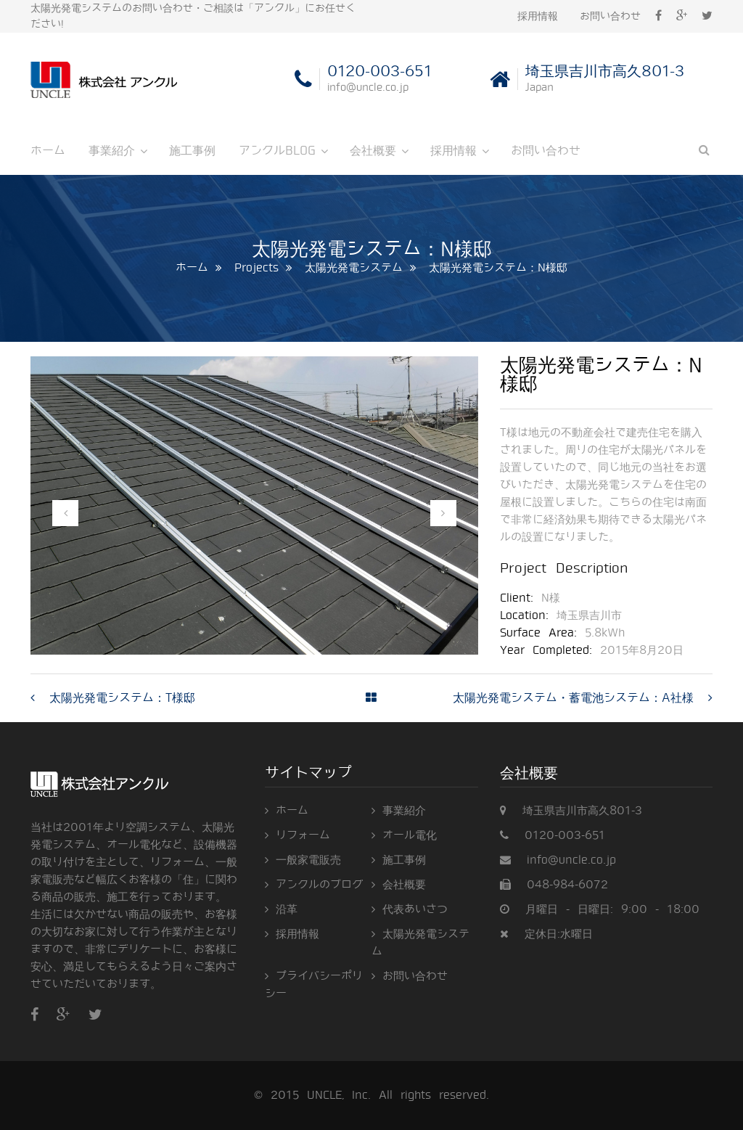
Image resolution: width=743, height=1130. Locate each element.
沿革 (286, 909)
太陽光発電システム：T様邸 (122, 698)
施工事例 (192, 150)
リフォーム (303, 835)
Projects (256, 268)
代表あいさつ (415, 909)
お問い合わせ (610, 16)
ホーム (47, 150)
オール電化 (409, 835)
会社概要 (373, 150)
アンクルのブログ (319, 885)
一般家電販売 (308, 860)
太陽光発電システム (354, 268)
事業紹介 (112, 150)
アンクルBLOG (277, 150)
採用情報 (537, 16)
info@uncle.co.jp (571, 860)
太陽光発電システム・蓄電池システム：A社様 (573, 698)
